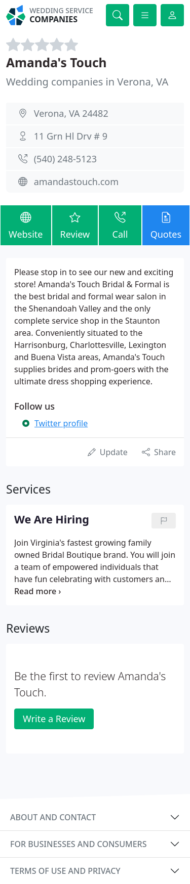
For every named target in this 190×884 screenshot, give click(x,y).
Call (120, 224)
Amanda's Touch (56, 62)
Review (75, 224)
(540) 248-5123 (65, 159)
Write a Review (54, 719)
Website (26, 224)
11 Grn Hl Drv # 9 (70, 136)
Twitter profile (61, 423)
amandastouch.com (76, 181)
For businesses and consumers (78, 844)
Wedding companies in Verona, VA (87, 82)
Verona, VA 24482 (71, 113)
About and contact (53, 817)
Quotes (165, 224)
